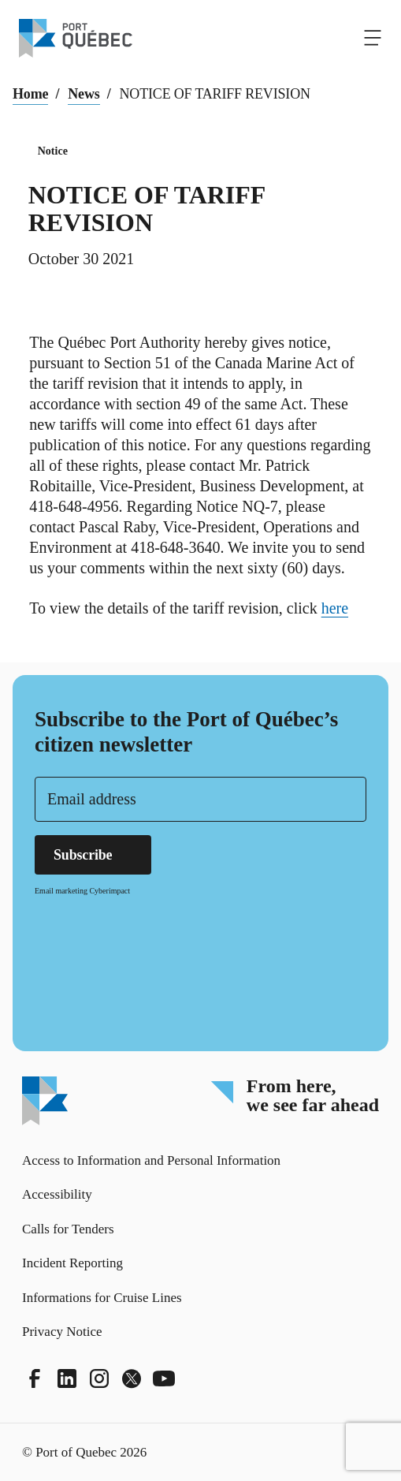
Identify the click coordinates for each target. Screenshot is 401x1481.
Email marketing (61, 890)
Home (30, 94)
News (83, 94)
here (342, 608)
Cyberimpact (109, 890)
